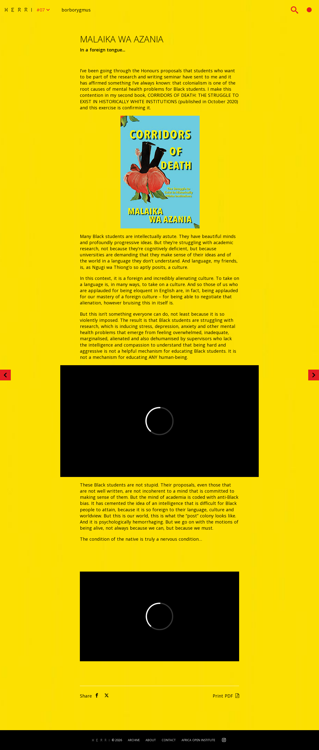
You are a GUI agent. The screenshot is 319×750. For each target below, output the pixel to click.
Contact (169, 740)
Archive (134, 740)
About (151, 740)
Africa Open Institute (198, 740)
